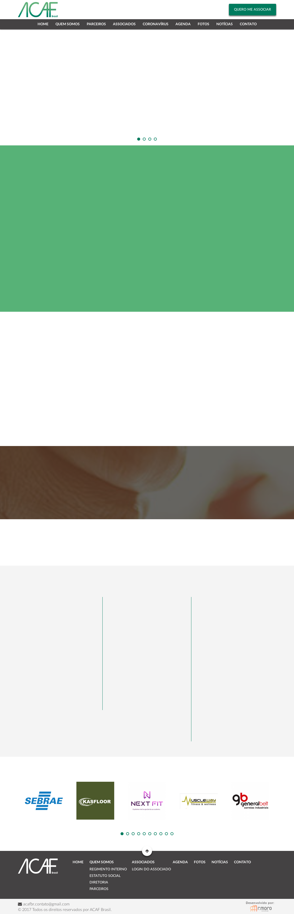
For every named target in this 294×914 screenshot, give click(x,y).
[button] (138, 139)
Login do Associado (151, 869)
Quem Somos (67, 24)
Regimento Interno (108, 869)
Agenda (183, 24)
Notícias (224, 24)
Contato (248, 24)
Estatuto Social (105, 876)
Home (43, 24)
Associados (124, 24)
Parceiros (96, 24)
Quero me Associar (252, 9)
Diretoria (99, 882)
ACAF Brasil (38, 866)
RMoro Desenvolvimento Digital (261, 906)
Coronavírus (155, 24)
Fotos (203, 24)
